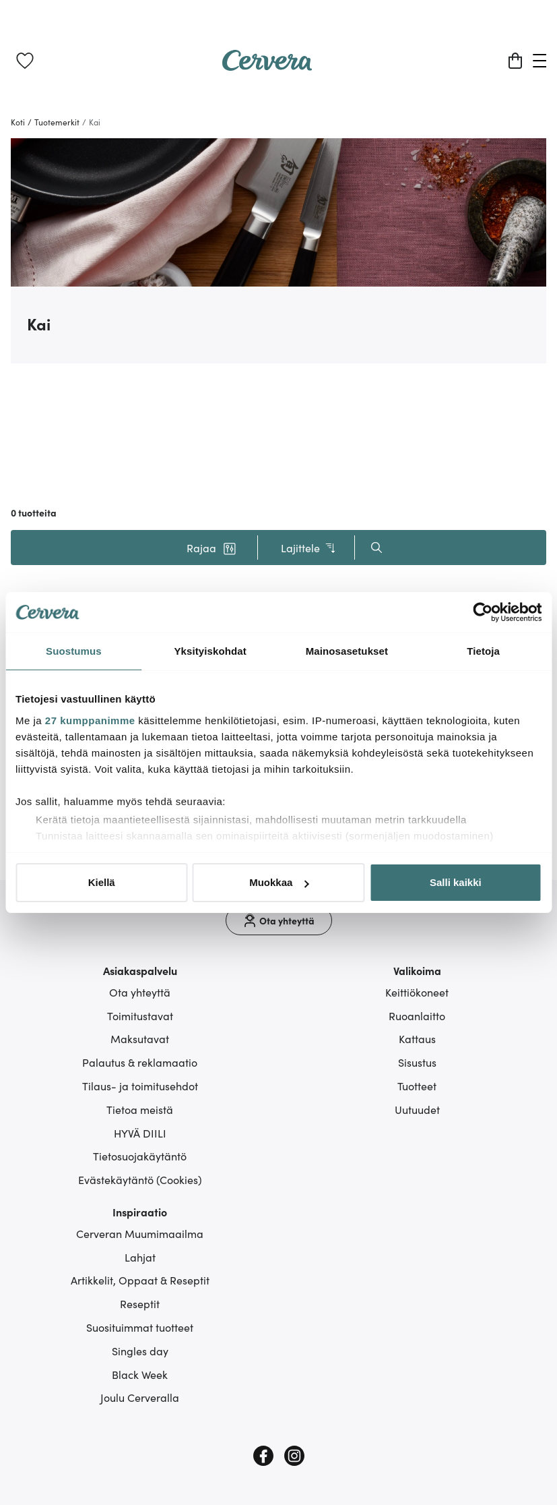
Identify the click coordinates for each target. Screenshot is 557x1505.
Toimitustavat (140, 1015)
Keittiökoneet (417, 991)
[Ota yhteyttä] (278, 920)
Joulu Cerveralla (139, 1397)
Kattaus (417, 1038)
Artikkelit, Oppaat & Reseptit (140, 1279)
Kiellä (101, 882)
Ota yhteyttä (139, 991)
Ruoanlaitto (417, 1015)
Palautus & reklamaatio (139, 1062)
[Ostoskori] (515, 60)
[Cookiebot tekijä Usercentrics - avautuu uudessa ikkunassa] (483, 612)
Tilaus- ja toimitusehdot (140, 1085)
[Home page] (267, 66)
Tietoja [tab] (483, 651)
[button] (211, 547)
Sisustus (417, 1062)
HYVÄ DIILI (140, 1132)
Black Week (140, 1374)
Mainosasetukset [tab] (347, 651)
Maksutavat (139, 1038)
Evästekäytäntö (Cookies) (140, 1179)
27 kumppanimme (90, 720)
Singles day (140, 1350)
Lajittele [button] (309, 548)
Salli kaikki (456, 882)
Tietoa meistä (139, 1109)
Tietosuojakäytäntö (140, 1155)
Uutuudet (417, 1109)
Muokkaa (278, 882)
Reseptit (140, 1303)
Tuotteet (416, 1085)
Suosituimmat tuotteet (139, 1327)
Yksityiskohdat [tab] (210, 651)
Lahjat (140, 1256)
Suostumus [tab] (74, 651)
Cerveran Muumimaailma (139, 1233)
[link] (25, 60)
